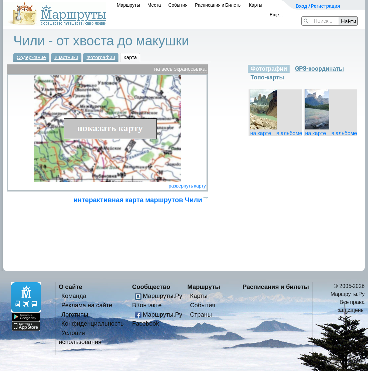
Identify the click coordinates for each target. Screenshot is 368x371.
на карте (260, 133)
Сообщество (151, 286)
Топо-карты (267, 77)
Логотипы (74, 314)
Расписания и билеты (276, 286)
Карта (130, 57)
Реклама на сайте (86, 305)
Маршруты (128, 5)
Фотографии (100, 57)
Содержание (31, 57)
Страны (201, 314)
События (178, 5)
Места (154, 5)
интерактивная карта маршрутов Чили (137, 200)
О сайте (70, 286)
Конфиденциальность (92, 323)
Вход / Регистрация (318, 6)
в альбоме (289, 133)
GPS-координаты (319, 68)
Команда (73, 295)
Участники (66, 57)
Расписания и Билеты (218, 5)
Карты (255, 5)
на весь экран (171, 69)
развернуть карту (187, 186)
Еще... (276, 14)
